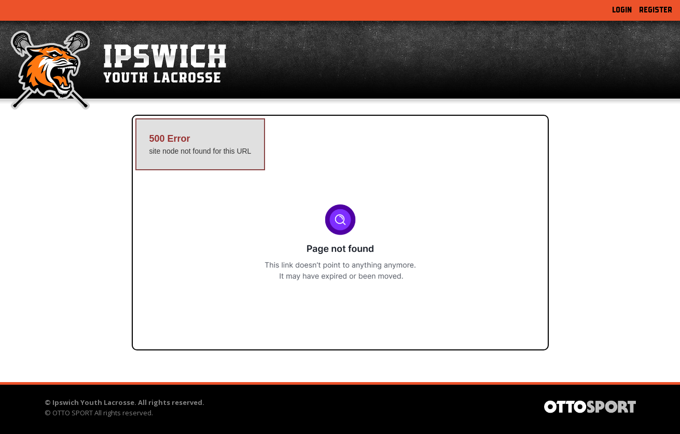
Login (622, 10)
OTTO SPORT (72, 412)
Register (655, 10)
